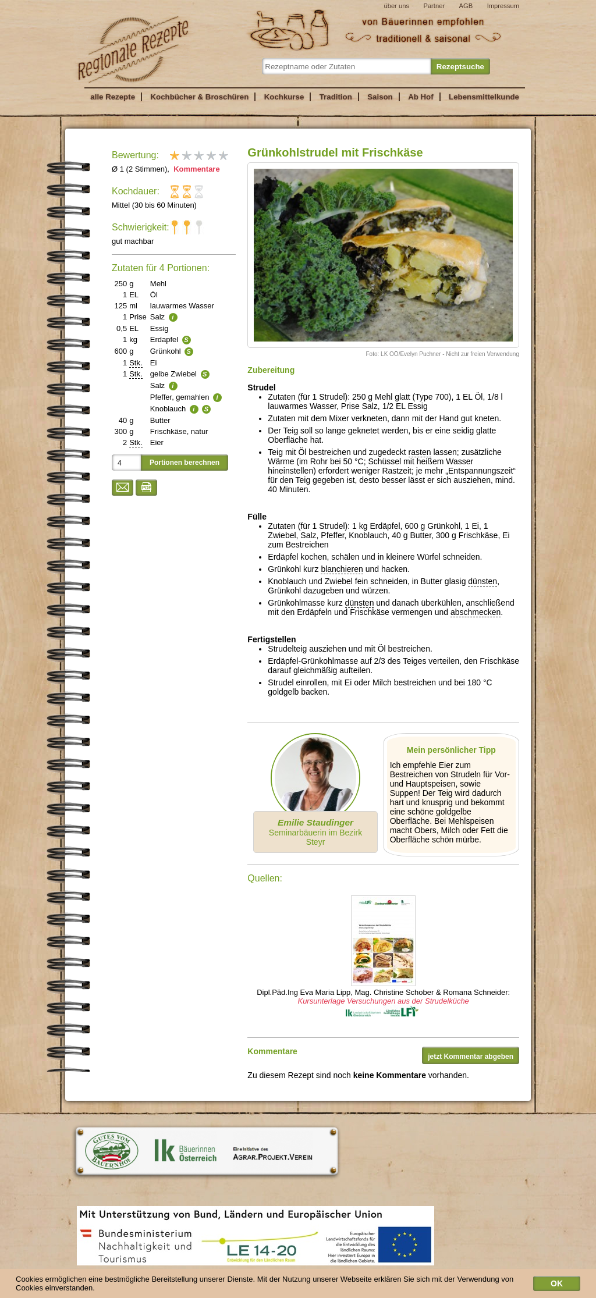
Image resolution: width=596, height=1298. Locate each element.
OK (557, 1285)
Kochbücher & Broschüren (199, 97)
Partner (434, 5)
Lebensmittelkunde (484, 97)
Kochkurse (284, 97)
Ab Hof (420, 97)
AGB (466, 5)
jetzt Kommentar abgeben (470, 1056)
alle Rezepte (112, 97)
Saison (380, 97)
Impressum (503, 5)
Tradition (336, 97)
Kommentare (196, 169)
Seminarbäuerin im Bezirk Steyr (315, 832)
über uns (396, 5)
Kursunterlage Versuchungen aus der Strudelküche (383, 1001)
